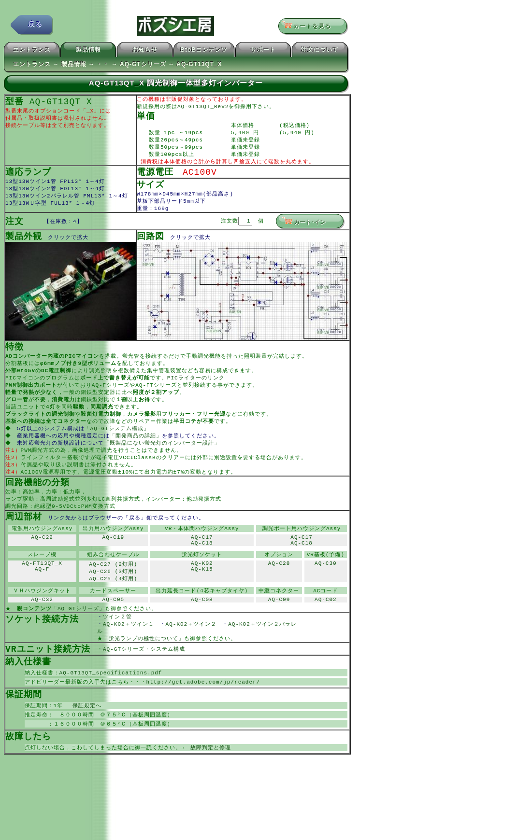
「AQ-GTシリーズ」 (78, 635)
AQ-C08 (202, 626)
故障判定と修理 (210, 781)
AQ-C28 (279, 587)
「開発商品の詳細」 (137, 450)
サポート (263, 51)
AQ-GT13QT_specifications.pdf (110, 703)
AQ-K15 (202, 595)
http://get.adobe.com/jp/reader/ (203, 712)
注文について (320, 51)
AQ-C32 (42, 626)
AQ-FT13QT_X (42, 587)
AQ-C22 (42, 558)
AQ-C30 (326, 587)
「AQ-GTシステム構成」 (118, 442)
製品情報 (88, 51)
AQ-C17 (202, 558)
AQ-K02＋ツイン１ (131, 652)
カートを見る (309, 26)
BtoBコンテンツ (204, 51)
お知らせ (145, 51)
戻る (35, 26)
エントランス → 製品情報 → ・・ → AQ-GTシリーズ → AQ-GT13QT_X (117, 65)
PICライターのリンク (196, 388)
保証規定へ (84, 737)
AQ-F (42, 595)
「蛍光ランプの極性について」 (143, 667)
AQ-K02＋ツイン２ (194, 652)
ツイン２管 (123, 644)
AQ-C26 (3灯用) (113, 595)
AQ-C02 (326, 626)
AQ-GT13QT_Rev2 (203, 108)
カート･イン (304, 229)
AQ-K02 (202, 587)
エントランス (32, 51)
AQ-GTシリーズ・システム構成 (144, 678)
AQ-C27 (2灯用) (113, 587)
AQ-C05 (113, 626)
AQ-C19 (113, 558)
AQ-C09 (279, 626)
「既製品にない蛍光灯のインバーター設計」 (163, 458)
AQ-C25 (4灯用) (113, 603)
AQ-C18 (202, 565)
